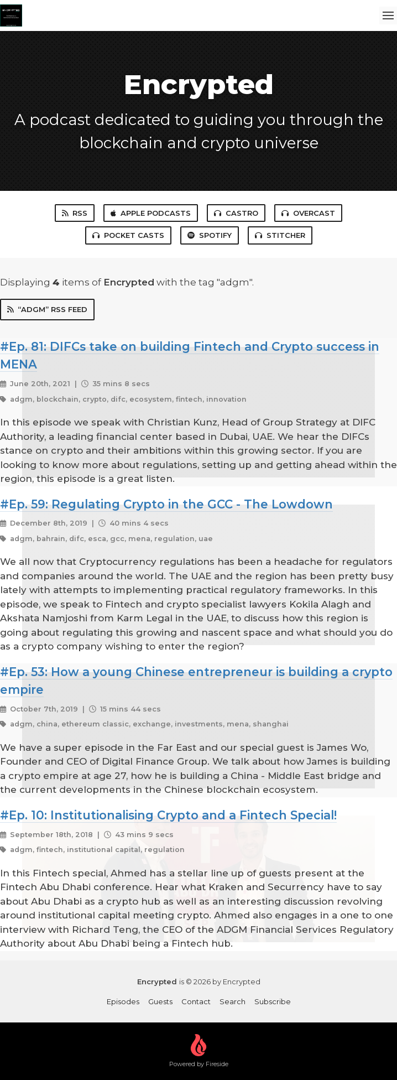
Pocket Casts (128, 235)
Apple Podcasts (151, 213)
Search (232, 1001)
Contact (196, 1001)
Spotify (209, 235)
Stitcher (280, 235)
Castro (236, 213)
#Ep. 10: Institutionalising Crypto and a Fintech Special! (168, 815)
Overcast (308, 213)
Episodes (123, 1001)
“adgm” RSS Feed (47, 309)
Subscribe (272, 1001)
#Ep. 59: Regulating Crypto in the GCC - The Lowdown (166, 504)
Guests (160, 1001)
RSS (74, 213)
